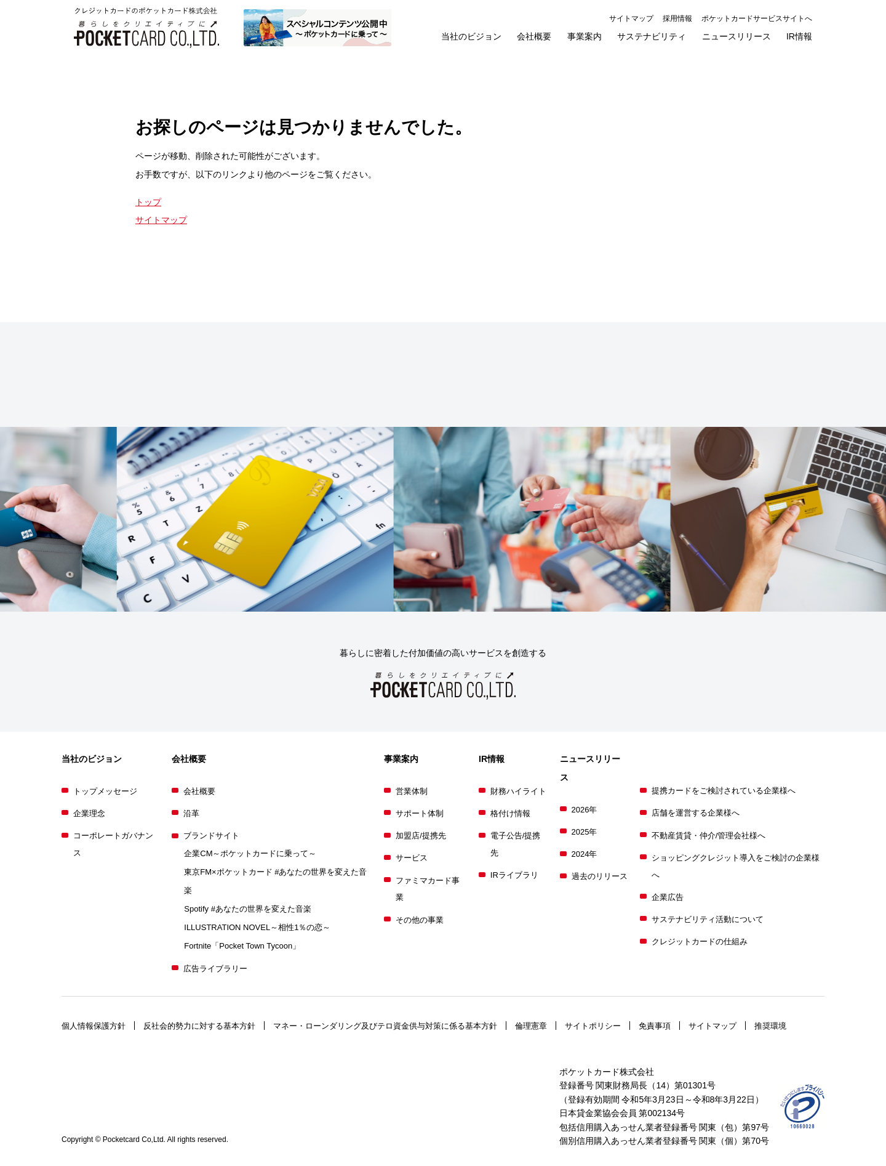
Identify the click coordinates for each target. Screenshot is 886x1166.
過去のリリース (600, 876)
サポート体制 (420, 813)
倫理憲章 (531, 1025)
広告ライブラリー (215, 968)
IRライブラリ (514, 875)
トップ (148, 202)
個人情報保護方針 (94, 1025)
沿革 (191, 813)
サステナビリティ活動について (708, 919)
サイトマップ (631, 18)
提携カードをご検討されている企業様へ (724, 790)
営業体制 (412, 791)
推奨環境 (770, 1025)
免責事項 (655, 1025)
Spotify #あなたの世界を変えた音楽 (247, 908)
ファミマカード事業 (428, 889)
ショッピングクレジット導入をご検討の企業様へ (736, 866)
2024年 (584, 854)
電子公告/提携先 (515, 844)
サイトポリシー (593, 1025)
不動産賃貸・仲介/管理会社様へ (709, 835)
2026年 (584, 809)
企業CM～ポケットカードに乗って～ (250, 853)
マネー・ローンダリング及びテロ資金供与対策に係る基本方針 (385, 1025)
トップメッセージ (105, 791)
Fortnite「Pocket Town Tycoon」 (242, 945)
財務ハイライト (518, 791)
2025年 (584, 831)
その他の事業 (420, 920)
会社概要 (199, 791)
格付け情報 (510, 813)
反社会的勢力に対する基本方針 (199, 1025)
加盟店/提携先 (421, 835)
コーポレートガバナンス (113, 844)
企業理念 (89, 813)
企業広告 (668, 897)
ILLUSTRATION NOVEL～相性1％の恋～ (257, 927)
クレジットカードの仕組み (700, 941)
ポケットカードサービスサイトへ (756, 18)
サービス (412, 857)
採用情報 (677, 18)
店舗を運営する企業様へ (696, 812)
